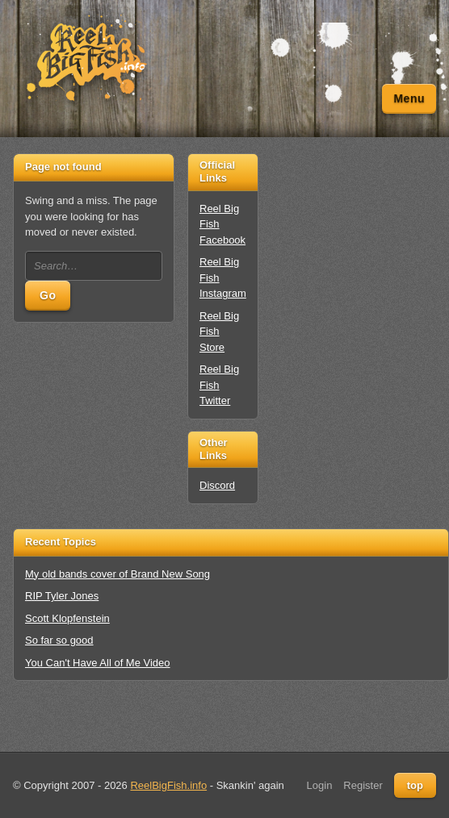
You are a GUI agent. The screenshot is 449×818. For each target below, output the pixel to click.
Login (320, 785)
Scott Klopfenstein (67, 618)
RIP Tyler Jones (62, 596)
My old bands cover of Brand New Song (117, 574)
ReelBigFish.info (168, 785)
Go (48, 295)
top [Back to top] (415, 785)
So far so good (59, 640)
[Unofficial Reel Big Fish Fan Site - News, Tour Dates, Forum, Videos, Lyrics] (85, 59)
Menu (409, 98)
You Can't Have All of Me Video (97, 663)
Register (362, 785)
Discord (217, 485)
